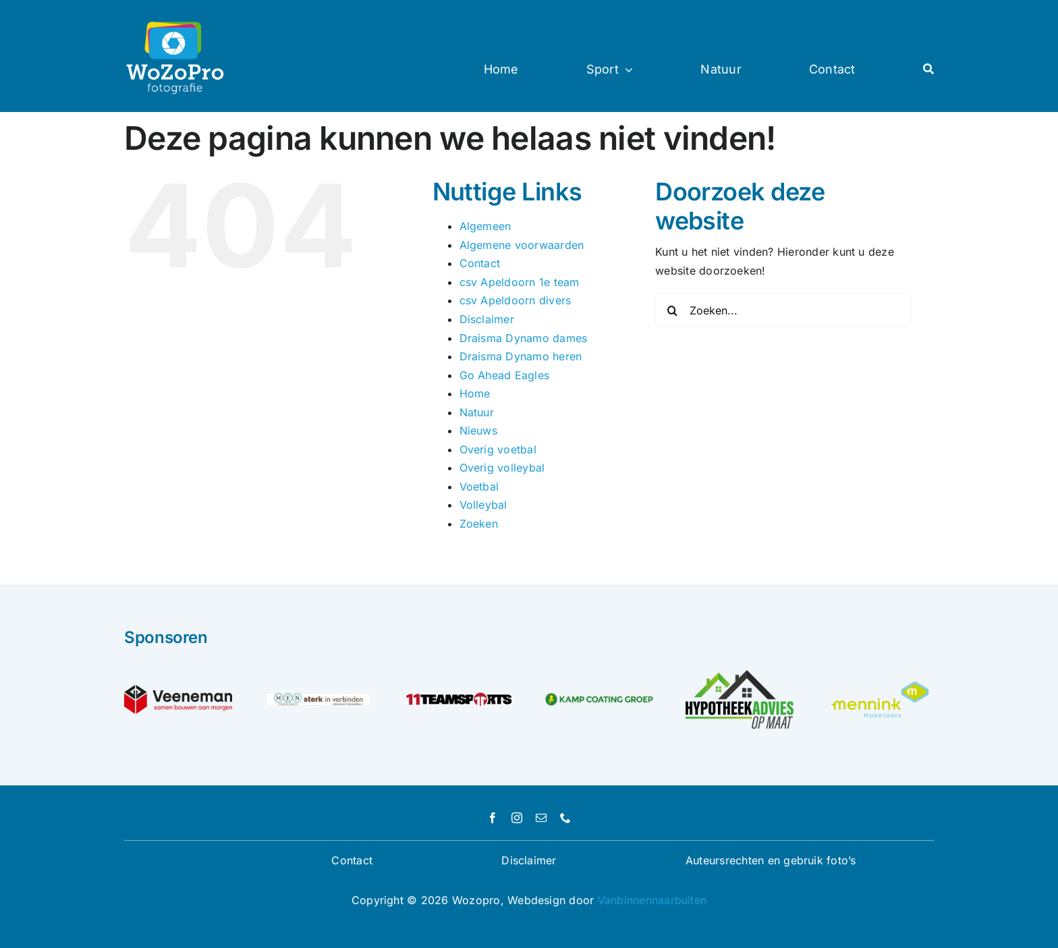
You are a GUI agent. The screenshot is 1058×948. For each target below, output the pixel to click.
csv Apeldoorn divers (516, 300)
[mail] (541, 817)
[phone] (565, 817)
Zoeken (479, 523)
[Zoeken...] (783, 310)
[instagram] (516, 817)
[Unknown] (880, 683)
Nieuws (478, 430)
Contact (480, 263)
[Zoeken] (672, 310)
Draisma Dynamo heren (521, 356)
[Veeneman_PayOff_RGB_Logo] (178, 690)
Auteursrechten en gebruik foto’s (771, 860)
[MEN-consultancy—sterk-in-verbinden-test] (318, 697)
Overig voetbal (498, 449)
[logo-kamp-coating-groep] (599, 698)
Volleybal (483, 504)
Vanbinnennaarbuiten (652, 900)
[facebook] (492, 817)
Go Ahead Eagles (505, 375)
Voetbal (479, 486)
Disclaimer (487, 319)
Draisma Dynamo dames (524, 338)
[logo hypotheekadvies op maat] (740, 675)
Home (475, 393)
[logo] (459, 691)
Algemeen (485, 226)
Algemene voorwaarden (522, 245)
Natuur (477, 412)
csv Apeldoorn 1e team (520, 282)
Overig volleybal (502, 467)
